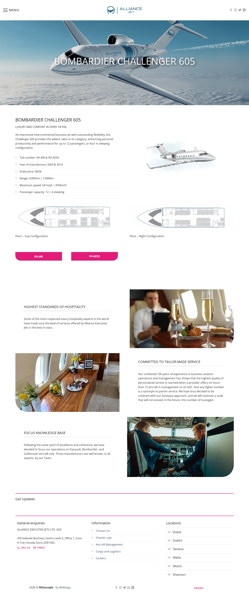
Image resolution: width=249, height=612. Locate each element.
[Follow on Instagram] (235, 10)
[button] (11, 10)
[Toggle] (169, 532)
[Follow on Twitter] (240, 10)
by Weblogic (63, 587)
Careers (101, 558)
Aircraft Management (109, 544)
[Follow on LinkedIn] (244, 10)
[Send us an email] (128, 587)
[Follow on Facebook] (231, 10)
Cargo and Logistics (108, 551)
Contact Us (103, 531)
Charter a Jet (104, 538)
